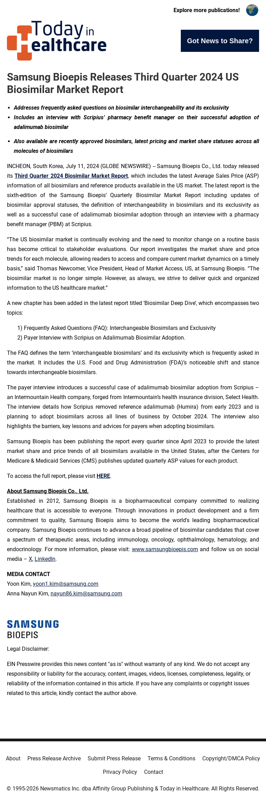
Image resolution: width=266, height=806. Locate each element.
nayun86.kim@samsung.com (86, 593)
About (13, 758)
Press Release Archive (54, 758)
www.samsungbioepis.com (165, 549)
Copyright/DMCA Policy (231, 758)
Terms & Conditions (171, 758)
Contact (153, 772)
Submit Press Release (114, 758)
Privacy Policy (120, 772)
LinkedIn (45, 559)
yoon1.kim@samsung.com (65, 584)
